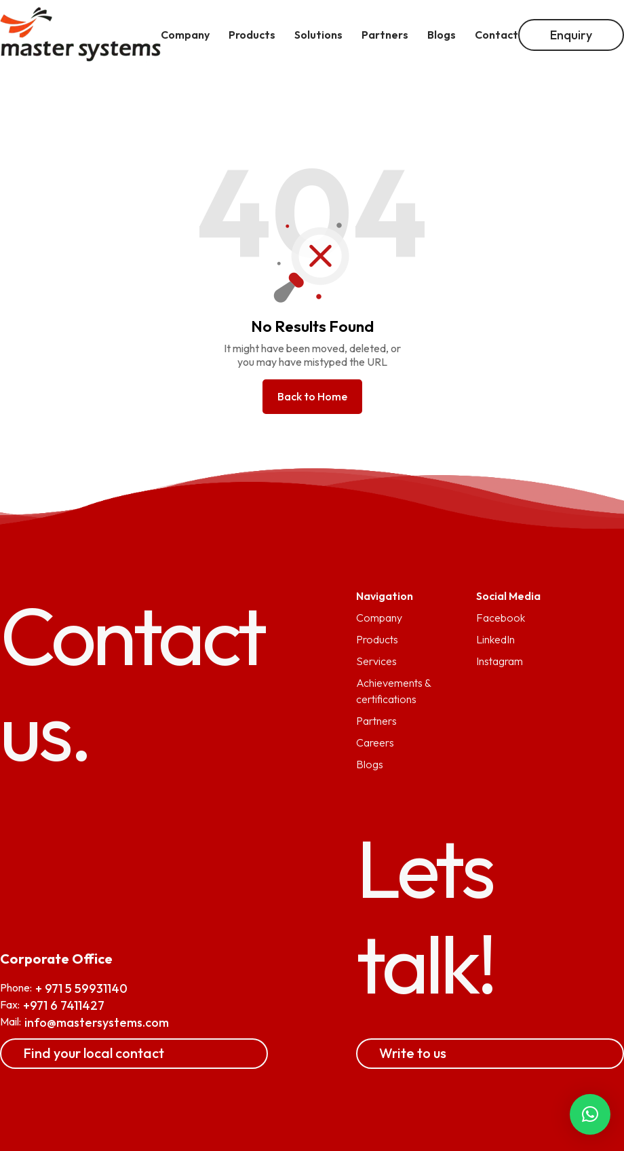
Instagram (499, 661)
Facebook (500, 617)
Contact (496, 34)
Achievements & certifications (393, 691)
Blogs (369, 764)
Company (379, 617)
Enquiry (571, 35)
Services (376, 661)
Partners (376, 721)
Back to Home (312, 396)
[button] (590, 1114)
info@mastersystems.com (96, 1022)
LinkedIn (495, 639)
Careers (375, 742)
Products (377, 639)
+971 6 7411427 (63, 1005)
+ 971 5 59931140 (81, 988)
